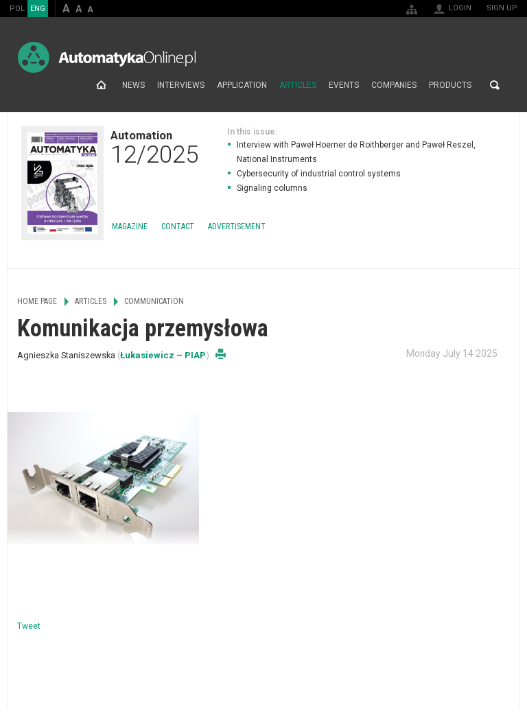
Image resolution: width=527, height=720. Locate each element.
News (133, 85)
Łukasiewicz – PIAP (163, 355)
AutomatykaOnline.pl (107, 57)
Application (242, 85)
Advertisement (237, 226)
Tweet (28, 626)
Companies (394, 85)
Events (344, 85)
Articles (297, 85)
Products (450, 85)
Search (494, 85)
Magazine (130, 226)
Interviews (180, 85)
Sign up (502, 7)
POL (17, 8)
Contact (177, 226)
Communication (154, 301)
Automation (154, 147)
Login (460, 7)
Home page (101, 85)
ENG (37, 8)
